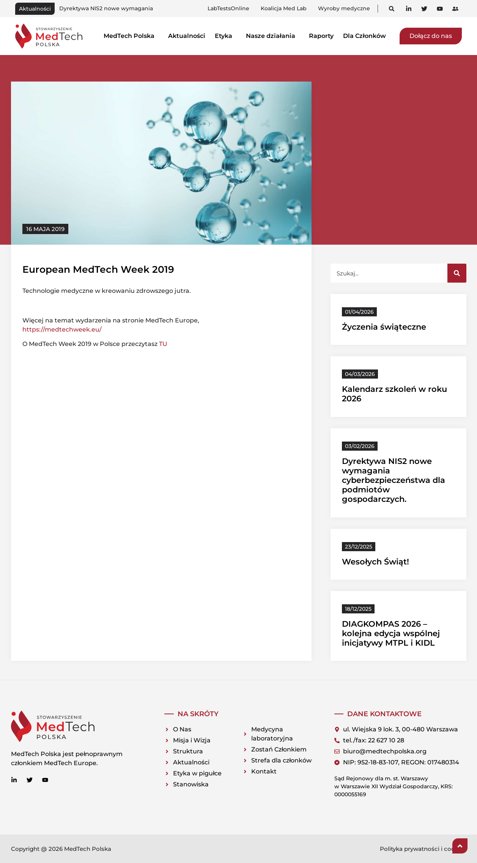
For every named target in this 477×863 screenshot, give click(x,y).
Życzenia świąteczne (384, 327)
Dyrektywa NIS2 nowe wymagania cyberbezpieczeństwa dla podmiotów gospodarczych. (393, 480)
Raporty (321, 35)
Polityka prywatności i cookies (423, 848)
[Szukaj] (456, 273)
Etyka (225, 35)
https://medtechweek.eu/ (62, 329)
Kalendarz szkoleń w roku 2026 (101, 8)
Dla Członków (366, 35)
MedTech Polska (131, 35)
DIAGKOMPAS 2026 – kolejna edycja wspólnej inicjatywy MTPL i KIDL (391, 633)
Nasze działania (272, 35)
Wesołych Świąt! (375, 561)
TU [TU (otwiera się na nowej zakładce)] (163, 343)
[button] (392, 8)
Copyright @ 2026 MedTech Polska (61, 848)
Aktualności (186, 35)
